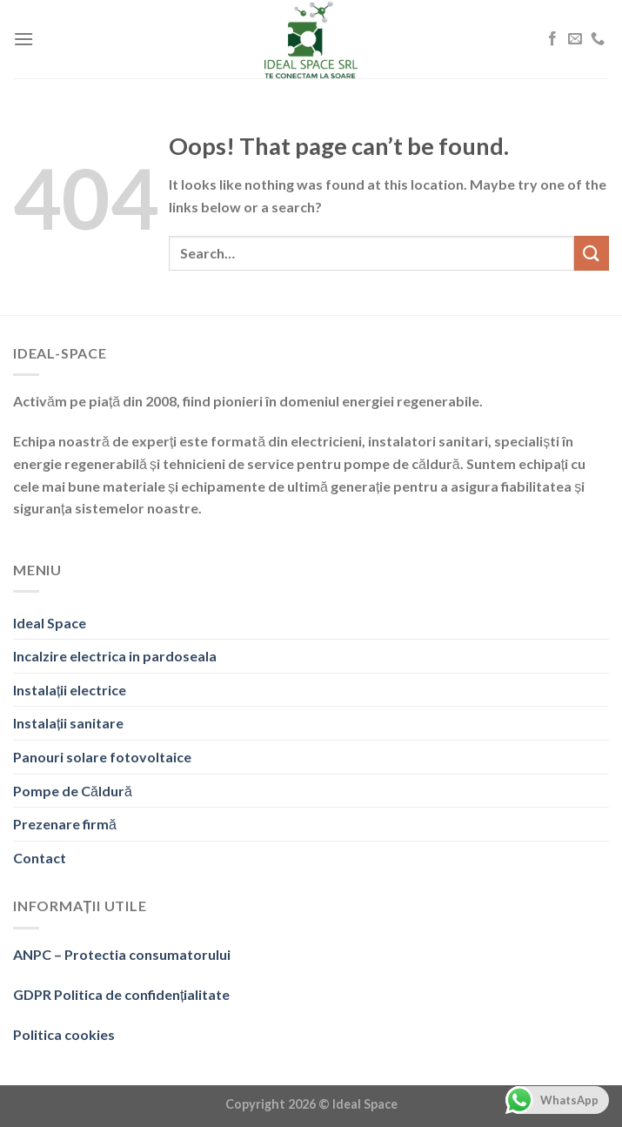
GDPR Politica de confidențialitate (121, 994)
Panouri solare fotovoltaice (102, 756)
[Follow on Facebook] (552, 39)
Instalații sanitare (68, 722)
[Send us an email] (575, 39)
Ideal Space (49, 622)
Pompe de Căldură (72, 790)
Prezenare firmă (65, 823)
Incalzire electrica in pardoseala (115, 655)
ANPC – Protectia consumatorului (122, 954)
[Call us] (598, 39)
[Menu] (23, 38)
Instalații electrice (69, 689)
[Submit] (591, 253)
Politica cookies (64, 1034)
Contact (39, 857)
